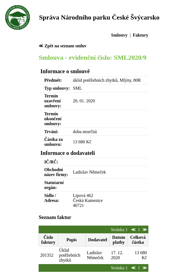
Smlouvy (119, 35)
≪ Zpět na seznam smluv (62, 45)
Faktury (140, 35)
